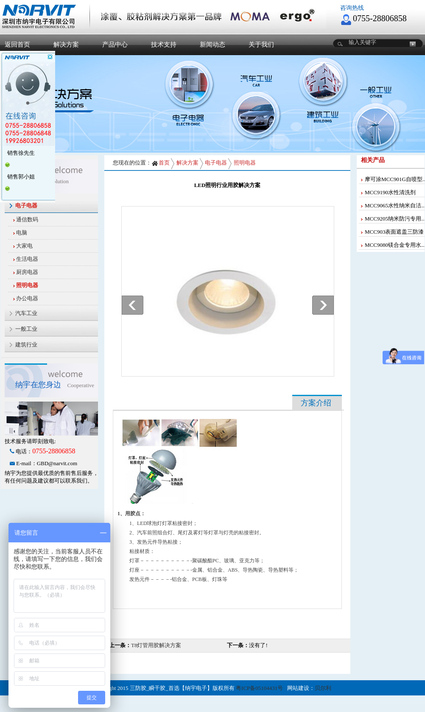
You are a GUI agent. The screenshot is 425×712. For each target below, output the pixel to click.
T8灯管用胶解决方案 (156, 645)
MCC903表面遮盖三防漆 (394, 232)
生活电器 (27, 259)
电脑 (21, 232)
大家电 (24, 246)
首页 (160, 162)
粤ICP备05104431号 (259, 688)
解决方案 (66, 44)
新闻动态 (212, 44)
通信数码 (27, 219)
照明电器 (27, 285)
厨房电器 (27, 272)
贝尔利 (323, 688)
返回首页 (17, 44)
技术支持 (163, 44)
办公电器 (27, 298)
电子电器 (216, 162)
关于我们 (261, 44)
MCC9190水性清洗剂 (390, 192)
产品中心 (115, 44)
